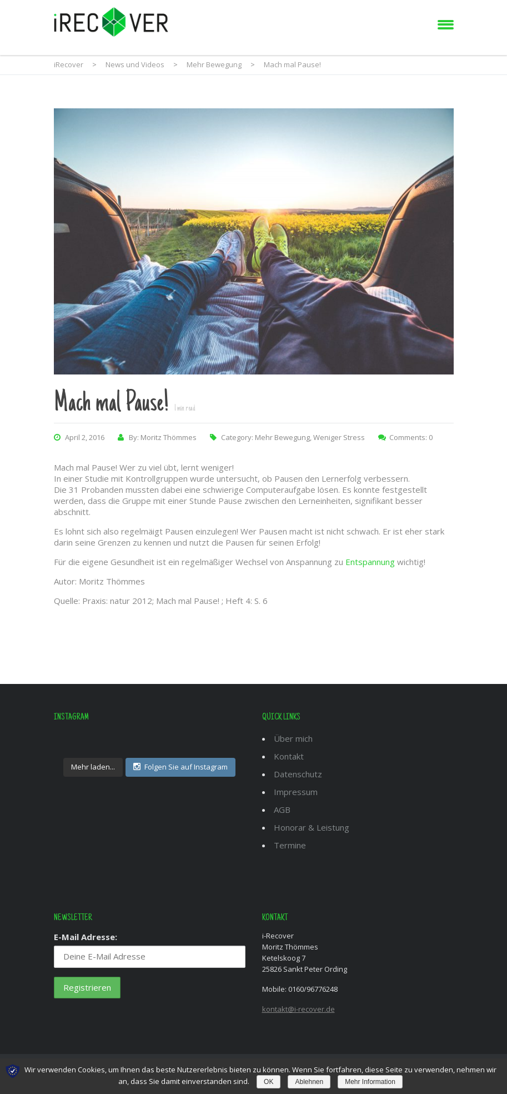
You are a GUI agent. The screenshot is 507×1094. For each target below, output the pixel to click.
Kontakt (289, 756)
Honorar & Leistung (311, 827)
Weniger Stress (339, 437)
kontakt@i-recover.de (298, 1009)
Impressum (296, 791)
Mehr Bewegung (282, 437)
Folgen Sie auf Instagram (180, 767)
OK (268, 1082)
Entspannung (370, 561)
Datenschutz (298, 774)
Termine (290, 845)
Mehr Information (370, 1082)
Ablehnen (309, 1082)
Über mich (293, 738)
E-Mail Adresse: (85, 936)
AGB (282, 809)
